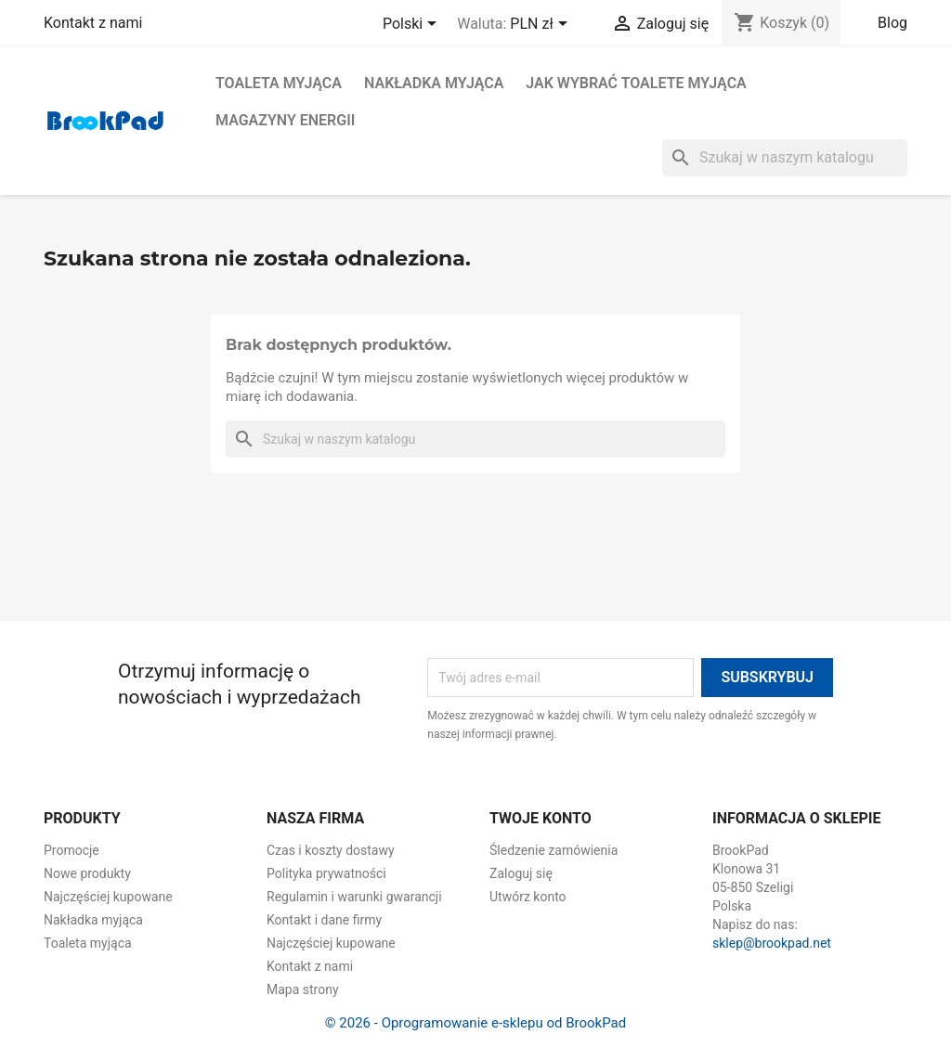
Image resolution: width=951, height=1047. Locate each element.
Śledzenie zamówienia (553, 850)
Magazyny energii (285, 120)
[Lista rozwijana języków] (413, 25)
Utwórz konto (528, 896)
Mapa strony (303, 989)
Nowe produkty (87, 873)
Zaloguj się (521, 873)
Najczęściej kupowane (108, 896)
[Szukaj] (784, 157)
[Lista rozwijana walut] (541, 25)
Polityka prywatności (326, 873)
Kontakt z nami (93, 23)
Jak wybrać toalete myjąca (636, 83)
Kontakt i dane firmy (324, 919)
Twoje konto (540, 818)
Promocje (71, 850)
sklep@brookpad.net (771, 943)
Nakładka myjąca (433, 83)
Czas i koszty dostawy (331, 850)
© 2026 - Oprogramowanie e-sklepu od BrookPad (475, 1023)
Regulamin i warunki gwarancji (354, 896)
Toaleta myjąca (278, 83)
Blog (892, 23)
